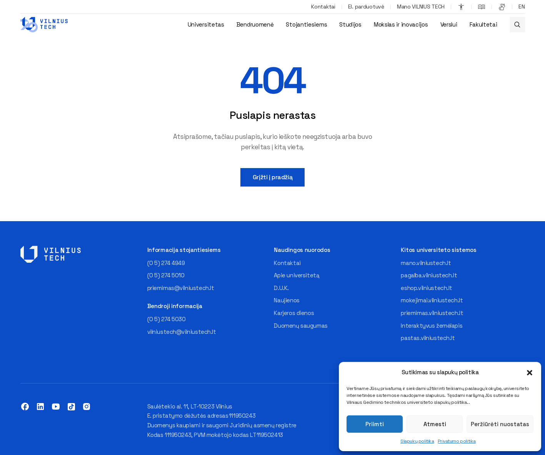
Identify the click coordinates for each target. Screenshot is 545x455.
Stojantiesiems (306, 24)
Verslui (448, 24)
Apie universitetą (296, 275)
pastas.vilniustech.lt (428, 338)
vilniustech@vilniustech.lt (181, 331)
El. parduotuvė (366, 6)
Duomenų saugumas (300, 325)
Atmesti (434, 424)
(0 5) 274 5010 (166, 275)
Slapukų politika (417, 441)
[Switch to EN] (521, 7)
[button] (529, 373)
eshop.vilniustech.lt (426, 288)
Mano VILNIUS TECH (421, 6)
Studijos (350, 24)
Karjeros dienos (294, 313)
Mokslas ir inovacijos (401, 24)
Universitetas (206, 24)
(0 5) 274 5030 (166, 319)
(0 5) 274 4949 (166, 263)
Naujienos (286, 300)
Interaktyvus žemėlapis (431, 325)
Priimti (374, 424)
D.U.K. (281, 288)
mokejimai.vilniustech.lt (432, 300)
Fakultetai (483, 24)
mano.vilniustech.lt (426, 263)
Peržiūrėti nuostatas (500, 424)
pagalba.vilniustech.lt (429, 275)
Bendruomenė (255, 24)
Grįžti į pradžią (272, 177)
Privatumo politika (456, 441)
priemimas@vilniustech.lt (180, 288)
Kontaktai (323, 6)
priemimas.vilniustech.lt (432, 313)
